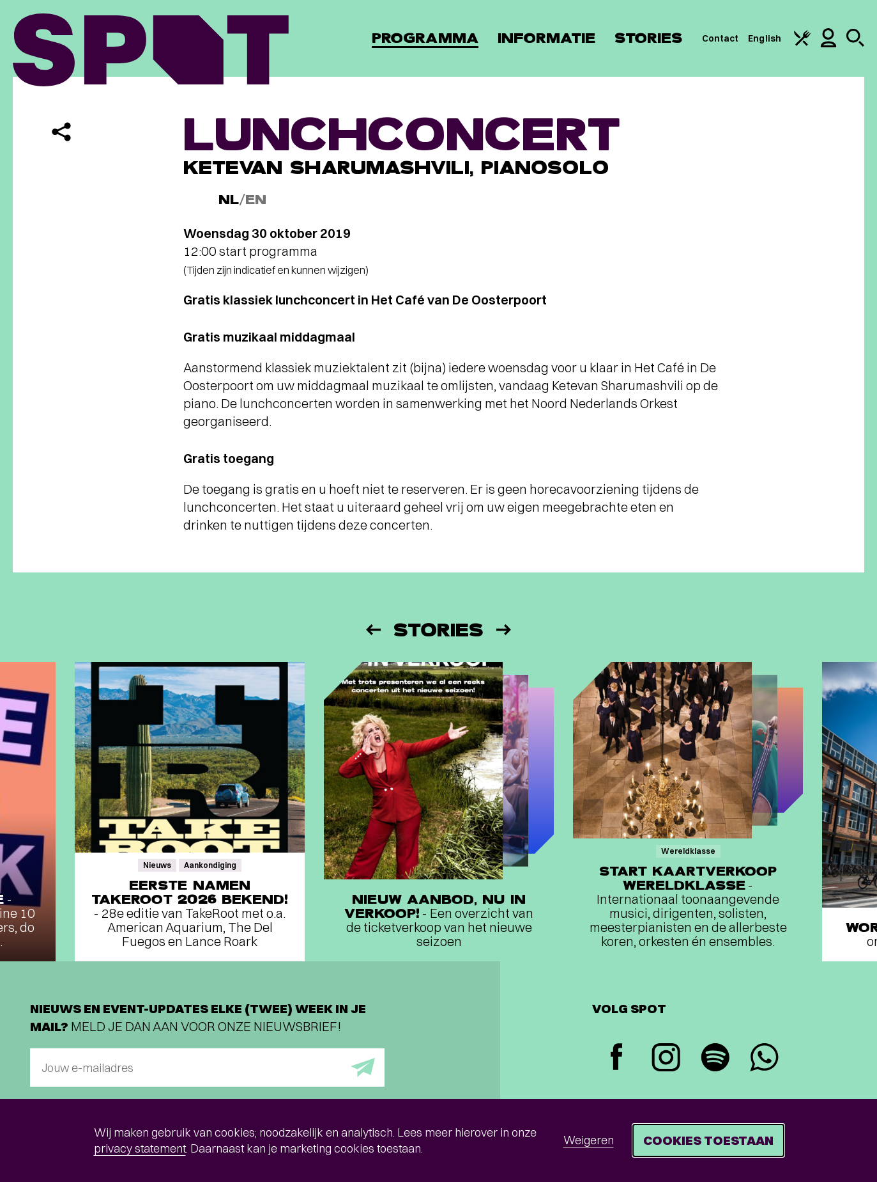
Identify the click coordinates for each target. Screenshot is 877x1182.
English (764, 38)
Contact (720, 38)
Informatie (546, 38)
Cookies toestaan (708, 1140)
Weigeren (588, 1140)
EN (255, 199)
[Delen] (61, 131)
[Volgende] (504, 629)
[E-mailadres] (207, 1067)
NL (228, 199)
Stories (648, 38)
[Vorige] (372, 629)
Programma (425, 38)
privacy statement (140, 1148)
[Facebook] (616, 1058)
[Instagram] (665, 1058)
